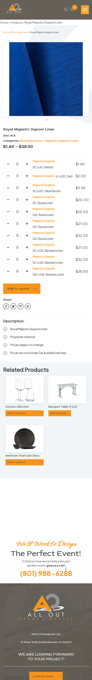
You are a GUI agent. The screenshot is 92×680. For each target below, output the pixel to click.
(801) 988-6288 (46, 574)
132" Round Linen (44, 239)
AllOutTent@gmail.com (46, 635)
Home (4, 23)
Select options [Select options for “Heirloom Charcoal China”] (16, 463)
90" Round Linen (43, 204)
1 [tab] (45, 121)
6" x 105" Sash (65, 177)
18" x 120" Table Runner (48, 192)
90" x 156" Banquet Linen (49, 263)
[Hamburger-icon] (85, 10)
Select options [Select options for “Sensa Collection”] (16, 414)
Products (17, 23)
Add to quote (18, 290)
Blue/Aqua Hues (20, 33)
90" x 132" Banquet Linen (49, 251)
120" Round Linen (44, 228)
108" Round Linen (44, 216)
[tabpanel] (46, 80)
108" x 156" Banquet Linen (49, 275)
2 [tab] (47, 121)
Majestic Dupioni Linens (62, 142)
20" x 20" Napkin (44, 168)
